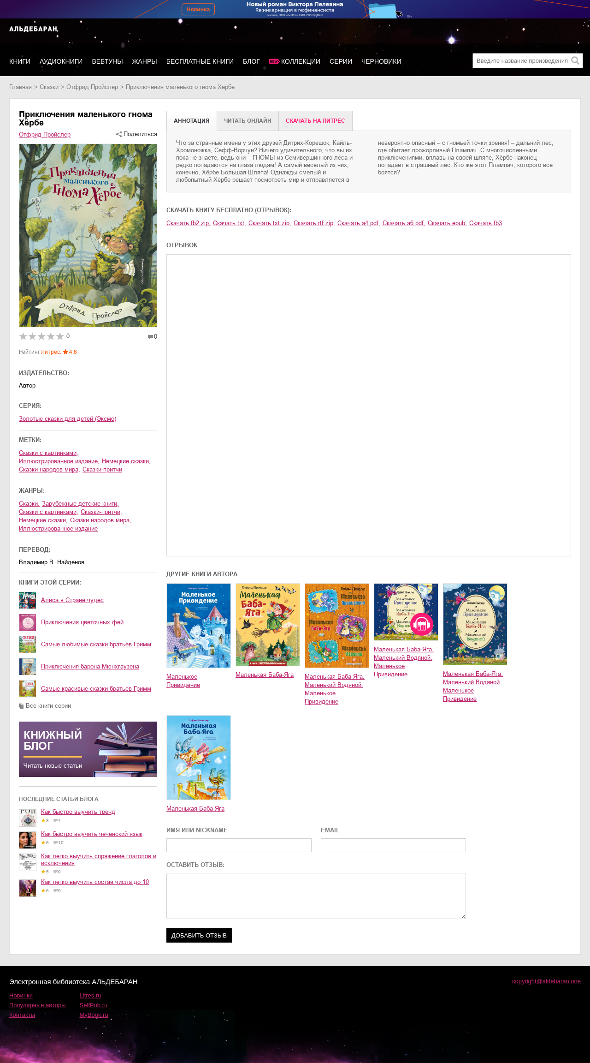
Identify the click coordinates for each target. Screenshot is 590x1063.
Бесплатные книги (200, 61)
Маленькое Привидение (183, 680)
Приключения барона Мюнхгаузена (90, 666)
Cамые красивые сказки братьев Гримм (96, 688)
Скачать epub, (447, 223)
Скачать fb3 (485, 223)
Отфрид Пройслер (92, 87)
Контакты (22, 1014)
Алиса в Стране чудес (72, 600)
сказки (49, 87)
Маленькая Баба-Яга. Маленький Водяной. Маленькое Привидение (335, 689)
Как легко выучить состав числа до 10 (95, 881)
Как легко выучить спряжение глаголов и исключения (98, 859)
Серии (341, 61)
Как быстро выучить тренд (78, 811)
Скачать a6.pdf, (404, 223)
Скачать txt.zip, (269, 223)
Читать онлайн (247, 121)
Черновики (381, 61)
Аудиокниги (61, 61)
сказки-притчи (102, 469)
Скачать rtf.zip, (314, 223)
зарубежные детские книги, (80, 503)
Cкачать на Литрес (315, 121)
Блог (251, 61)
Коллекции (300, 61)
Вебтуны (107, 61)
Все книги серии (48, 705)
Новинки (21, 995)
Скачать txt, (229, 223)
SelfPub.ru (94, 1005)
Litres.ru (90, 995)
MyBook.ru (94, 1014)
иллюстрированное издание (58, 528)
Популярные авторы (37, 1005)
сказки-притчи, (101, 511)
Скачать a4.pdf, (358, 223)
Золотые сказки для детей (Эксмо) (67, 418)
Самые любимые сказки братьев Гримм (96, 644)
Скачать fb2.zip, (188, 223)
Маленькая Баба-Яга (265, 674)
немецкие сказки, (126, 461)
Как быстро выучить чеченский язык (91, 833)
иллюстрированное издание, (59, 461)
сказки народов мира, (49, 469)
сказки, (29, 503)
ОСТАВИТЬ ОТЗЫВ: (195, 864)
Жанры (144, 61)
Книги (19, 61)
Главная (20, 87)
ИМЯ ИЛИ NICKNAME (197, 830)
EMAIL (330, 830)
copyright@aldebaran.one (546, 981)
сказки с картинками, (48, 452)
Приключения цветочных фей (82, 622)
